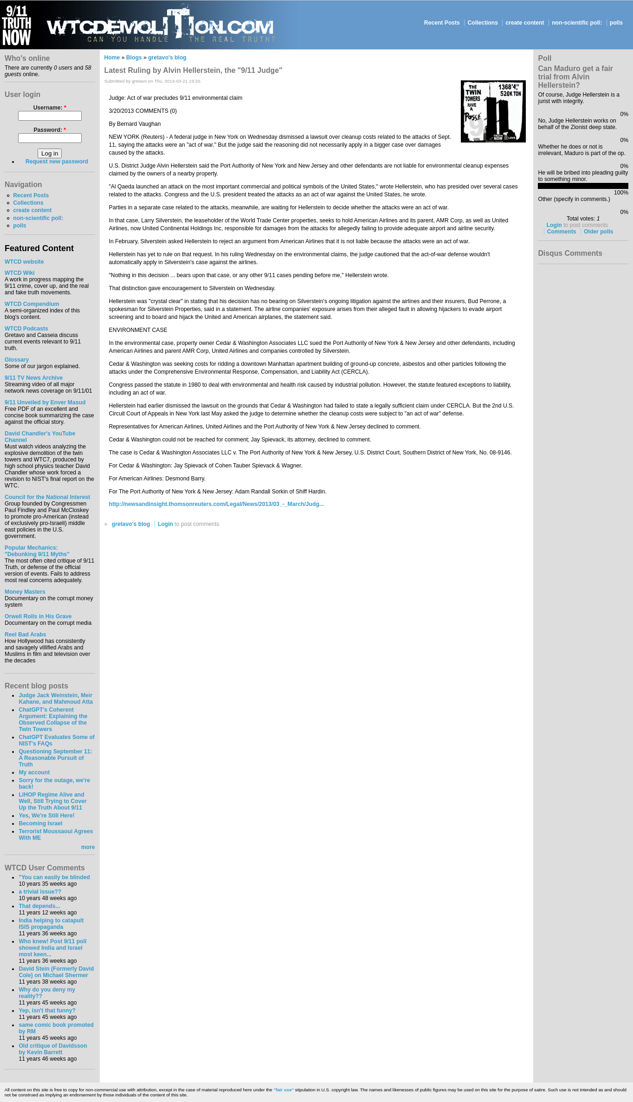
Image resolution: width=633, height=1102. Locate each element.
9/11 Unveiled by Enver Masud (45, 402)
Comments (561, 231)
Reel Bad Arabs (25, 634)
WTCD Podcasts (26, 328)
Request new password (57, 161)
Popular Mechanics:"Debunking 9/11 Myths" (37, 551)
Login (165, 524)
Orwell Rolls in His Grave (38, 616)
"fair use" (283, 1089)
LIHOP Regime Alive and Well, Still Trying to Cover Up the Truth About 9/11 (52, 801)
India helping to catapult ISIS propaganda (51, 923)
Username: (49, 107)
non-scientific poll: (577, 22)
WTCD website (24, 262)
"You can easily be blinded (54, 877)
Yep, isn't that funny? (47, 1010)
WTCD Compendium (32, 304)
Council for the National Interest (47, 497)
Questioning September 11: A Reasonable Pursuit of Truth (55, 758)
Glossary (17, 360)
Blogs (134, 57)
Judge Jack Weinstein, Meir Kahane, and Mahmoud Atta (56, 698)
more (88, 847)
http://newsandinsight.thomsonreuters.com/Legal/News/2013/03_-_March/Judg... (216, 504)
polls (616, 22)
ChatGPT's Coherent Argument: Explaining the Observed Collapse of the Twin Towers (53, 720)
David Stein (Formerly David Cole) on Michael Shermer (56, 972)
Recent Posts (442, 22)
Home (112, 57)
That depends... (39, 906)
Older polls (599, 231)
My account (34, 772)
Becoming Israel (40, 823)
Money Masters (25, 592)
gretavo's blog (167, 57)
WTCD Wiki (20, 273)
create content (525, 22)
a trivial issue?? (40, 891)
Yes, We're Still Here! (46, 815)
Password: (49, 130)
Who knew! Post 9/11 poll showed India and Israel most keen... (52, 948)
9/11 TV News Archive (34, 378)
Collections (482, 22)
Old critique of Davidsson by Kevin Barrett (53, 1049)
